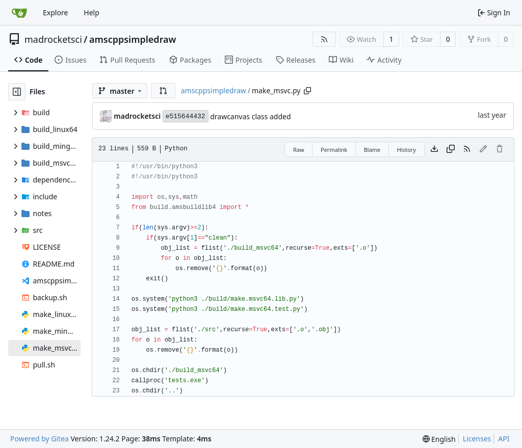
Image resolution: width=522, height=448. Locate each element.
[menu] (439, 439)
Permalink (334, 149)
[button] (163, 90)
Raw (298, 149)
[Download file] (434, 149)
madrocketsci (53, 39)
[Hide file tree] (16, 91)
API (503, 438)
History (406, 149)
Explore (55, 12)
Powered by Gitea (39, 438)
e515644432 (185, 116)
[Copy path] (307, 90)
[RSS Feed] (324, 39)
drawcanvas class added (250, 116)
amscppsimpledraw (132, 39)
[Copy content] (450, 149)
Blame (372, 149)
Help (91, 12)
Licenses (477, 438)
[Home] (19, 13)
